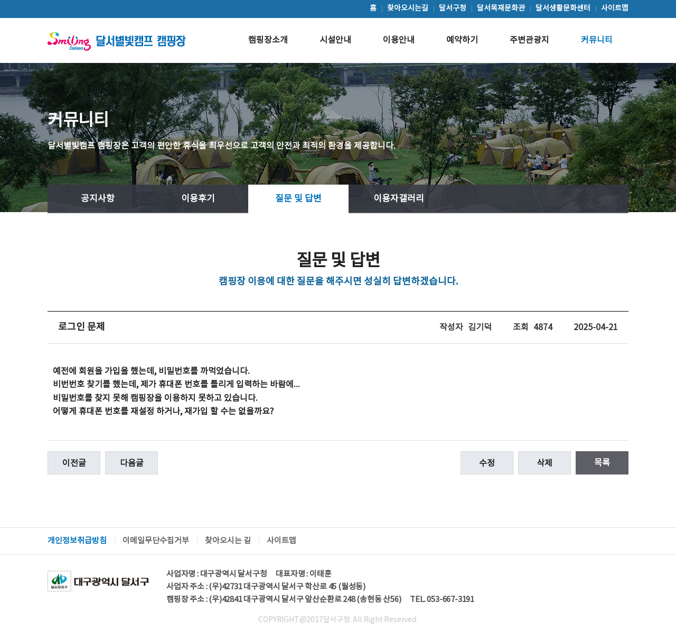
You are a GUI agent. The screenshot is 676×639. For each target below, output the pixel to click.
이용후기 (198, 199)
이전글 (74, 463)
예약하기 (462, 40)
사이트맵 (281, 540)
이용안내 (399, 40)
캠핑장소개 (268, 40)
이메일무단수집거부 (156, 540)
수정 (487, 463)
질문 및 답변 (298, 199)
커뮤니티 (597, 40)
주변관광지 (529, 40)
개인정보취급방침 (77, 540)
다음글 (132, 463)
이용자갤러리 (398, 199)
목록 (602, 463)
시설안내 (335, 40)
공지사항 (98, 199)
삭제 (544, 463)
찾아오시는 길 (228, 540)
